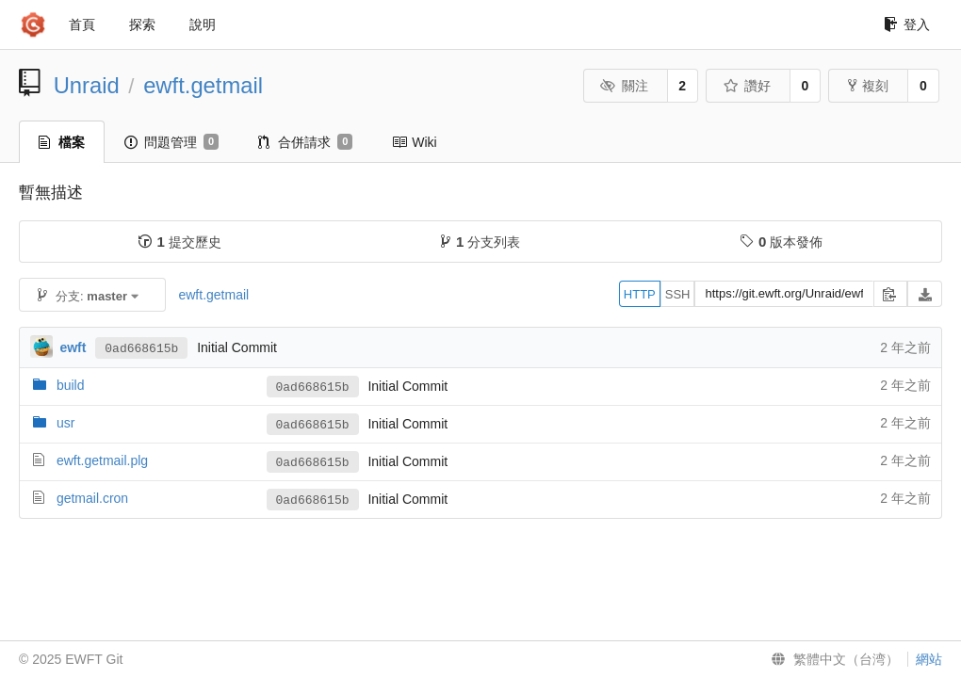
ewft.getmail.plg (102, 460)
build (71, 385)
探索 (142, 24)
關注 (624, 85)
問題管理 (171, 142)
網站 (929, 659)
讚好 (747, 85)
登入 (907, 24)
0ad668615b (141, 349)
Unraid (87, 85)
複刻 (868, 85)
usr (65, 422)
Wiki (414, 142)
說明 (202, 24)
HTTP (640, 294)
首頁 (82, 24)
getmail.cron (92, 498)
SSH (678, 294)
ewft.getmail (203, 85)
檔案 (62, 142)
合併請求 (305, 142)
